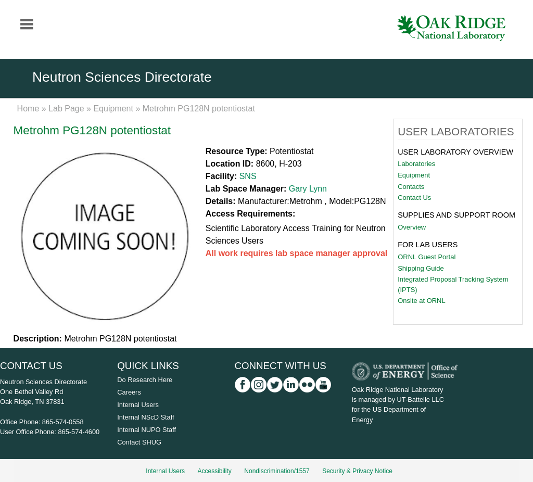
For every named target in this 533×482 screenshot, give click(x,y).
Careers (129, 392)
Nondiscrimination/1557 (276, 471)
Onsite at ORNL (421, 301)
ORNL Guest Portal (426, 257)
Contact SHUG (139, 442)
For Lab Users (428, 244)
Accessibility (215, 471)
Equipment (113, 108)
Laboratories (416, 164)
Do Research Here (144, 380)
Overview (412, 227)
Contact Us (414, 197)
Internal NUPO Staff (146, 430)
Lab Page (66, 108)
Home (28, 108)
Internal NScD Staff (145, 417)
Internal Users (138, 405)
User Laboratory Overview (455, 152)
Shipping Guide (421, 268)
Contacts (411, 187)
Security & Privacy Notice (357, 471)
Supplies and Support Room (456, 215)
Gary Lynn (308, 188)
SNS (248, 176)
